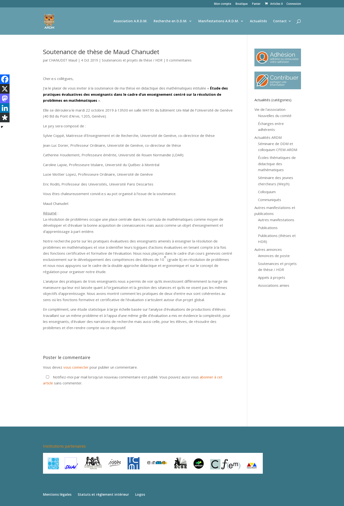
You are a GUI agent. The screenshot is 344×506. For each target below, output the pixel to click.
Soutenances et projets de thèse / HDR (132, 60)
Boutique (242, 4)
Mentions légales (57, 494)
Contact (280, 21)
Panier (256, 4)
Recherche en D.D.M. (170, 21)
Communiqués (269, 199)
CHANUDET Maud (63, 60)
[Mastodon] (5, 98)
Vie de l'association (269, 109)
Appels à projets (271, 277)
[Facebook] (5, 79)
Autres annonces (268, 249)
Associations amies (273, 285)
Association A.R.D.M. (130, 21)
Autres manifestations (276, 219)
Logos (140, 494)
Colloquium (267, 191)
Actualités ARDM (268, 137)
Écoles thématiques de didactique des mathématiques (277, 163)
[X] (5, 89)
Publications (268, 227)
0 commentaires (179, 60)
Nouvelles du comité (274, 115)
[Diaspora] (5, 117)
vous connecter (76, 367)
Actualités (258, 21)
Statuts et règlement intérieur (103, 494)
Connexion (293, 4)
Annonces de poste (274, 255)
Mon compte (222, 4)
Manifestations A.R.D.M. (218, 21)
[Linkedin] (5, 108)
